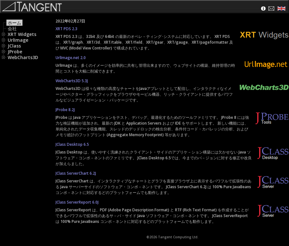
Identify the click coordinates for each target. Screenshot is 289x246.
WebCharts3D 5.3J (72, 80)
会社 (12, 28)
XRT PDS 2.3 (66, 28)
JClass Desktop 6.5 (72, 144)
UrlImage (16, 40)
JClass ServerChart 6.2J (76, 173)
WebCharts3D (20, 57)
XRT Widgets (20, 34)
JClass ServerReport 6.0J (77, 202)
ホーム (14, 23)
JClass (12, 46)
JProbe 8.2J (65, 109)
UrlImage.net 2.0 (71, 57)
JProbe (12, 51)
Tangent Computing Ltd (177, 237)
